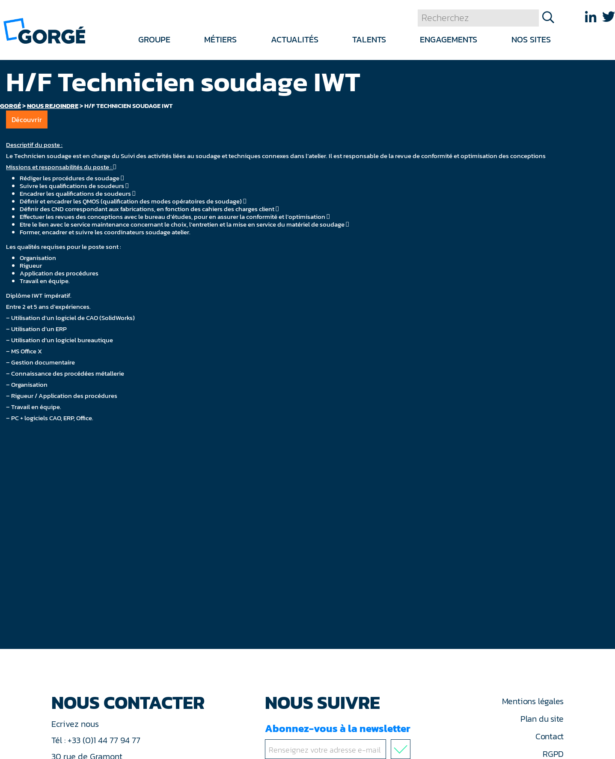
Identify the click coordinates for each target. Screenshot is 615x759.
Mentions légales (533, 701)
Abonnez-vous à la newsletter (339, 740)
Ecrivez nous (76, 723)
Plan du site (542, 718)
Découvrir (27, 119)
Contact (549, 736)
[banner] (44, 30)
